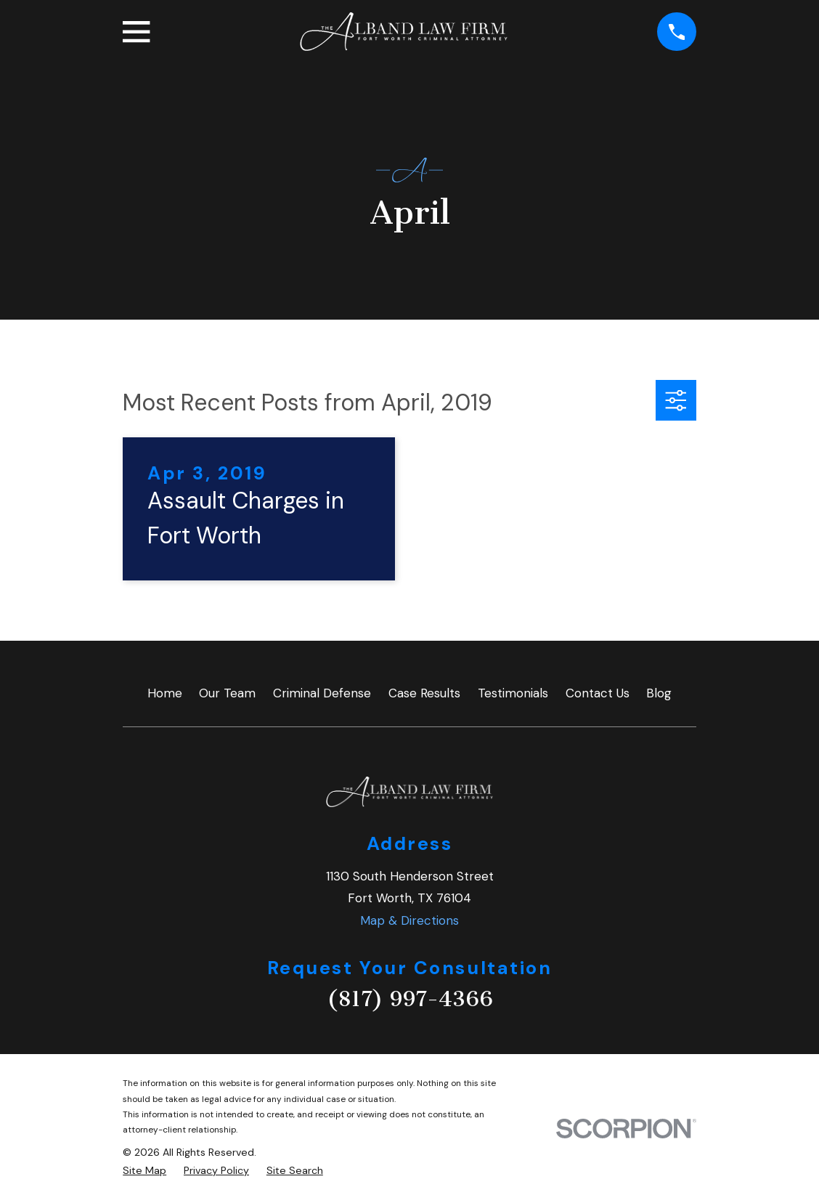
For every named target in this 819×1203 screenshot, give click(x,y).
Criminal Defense (322, 693)
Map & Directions (409, 920)
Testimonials (513, 693)
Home (164, 693)
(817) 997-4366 (410, 999)
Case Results (424, 693)
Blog (659, 693)
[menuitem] (144, 1171)
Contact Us (597, 693)
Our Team (227, 693)
